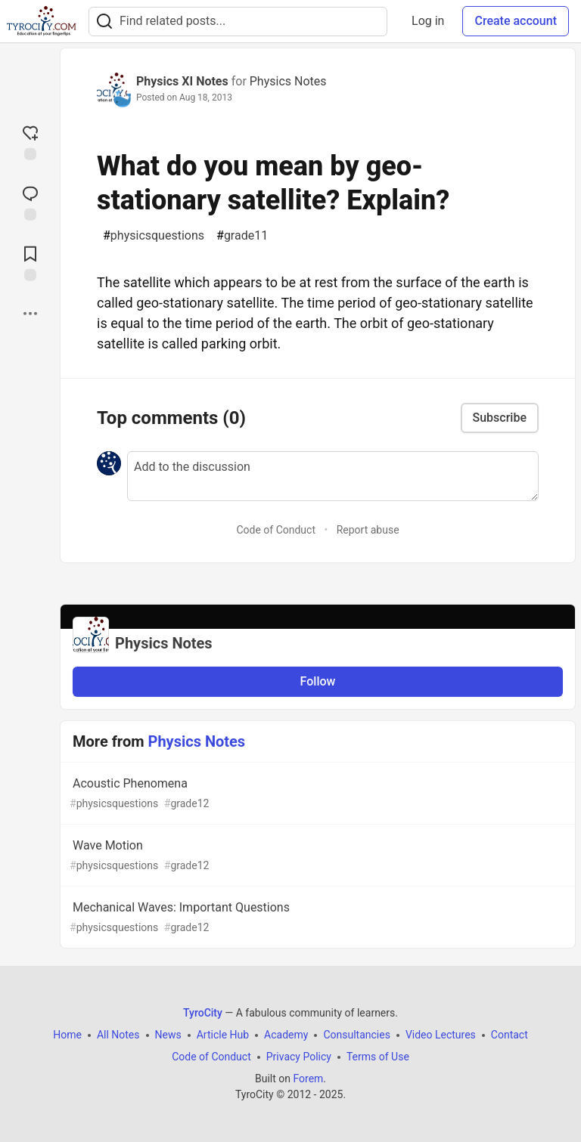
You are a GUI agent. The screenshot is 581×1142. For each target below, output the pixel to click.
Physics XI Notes (182, 81)
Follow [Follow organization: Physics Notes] (318, 681)
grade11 (242, 236)
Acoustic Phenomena (316, 794)
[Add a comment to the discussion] (333, 476)
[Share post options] (30, 314)
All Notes (118, 1035)
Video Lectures (440, 1035)
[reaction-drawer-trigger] (30, 141)
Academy (286, 1035)
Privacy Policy (298, 1057)
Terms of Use (377, 1057)
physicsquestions (153, 236)
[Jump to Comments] (30, 202)
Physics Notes (288, 81)
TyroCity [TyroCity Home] (202, 1013)
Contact (509, 1035)
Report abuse (368, 530)
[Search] (104, 22)
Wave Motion (316, 856)
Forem (308, 1078)
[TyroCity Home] (41, 21)
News (168, 1035)
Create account (515, 21)
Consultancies (356, 1035)
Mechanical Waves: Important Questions (316, 918)
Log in (428, 21)
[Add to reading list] (30, 262)
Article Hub (223, 1035)
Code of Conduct (275, 530)
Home (67, 1035)
